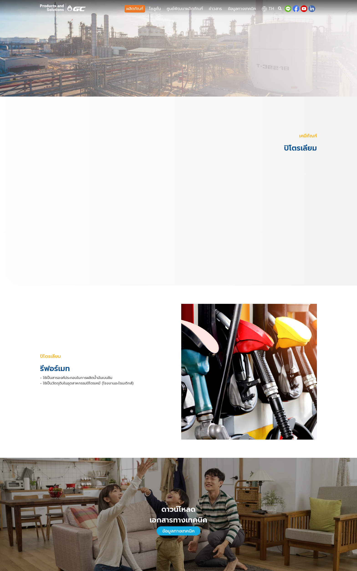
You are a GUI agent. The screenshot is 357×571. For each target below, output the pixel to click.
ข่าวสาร (215, 8)
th (268, 8)
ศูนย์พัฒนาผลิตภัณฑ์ (185, 8)
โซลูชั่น (155, 8)
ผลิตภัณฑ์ (134, 8)
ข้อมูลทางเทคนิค (242, 8)
